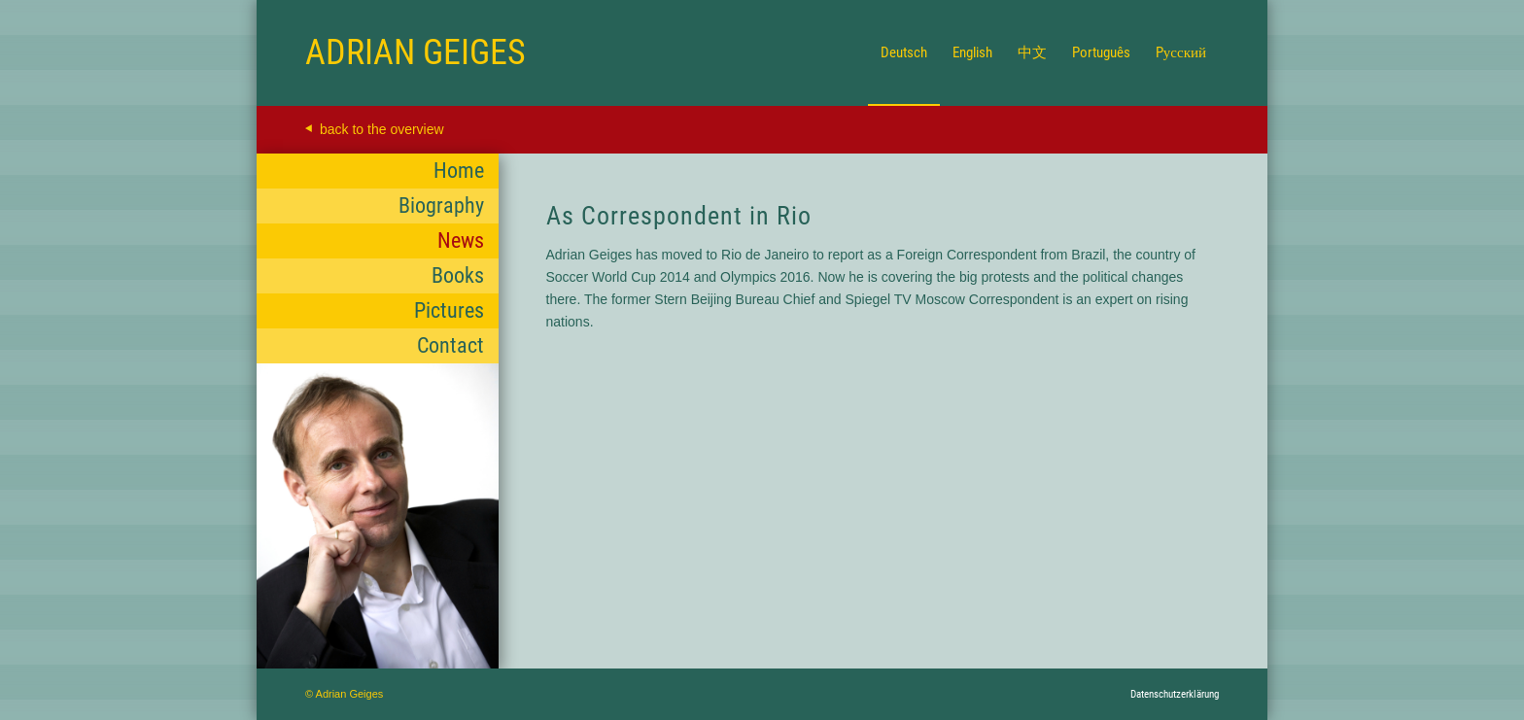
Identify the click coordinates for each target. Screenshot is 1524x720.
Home (458, 170)
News (460, 240)
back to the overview (382, 129)
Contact (450, 345)
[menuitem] (904, 52)
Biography (441, 205)
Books (458, 275)
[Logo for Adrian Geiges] (415, 52)
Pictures (449, 310)
